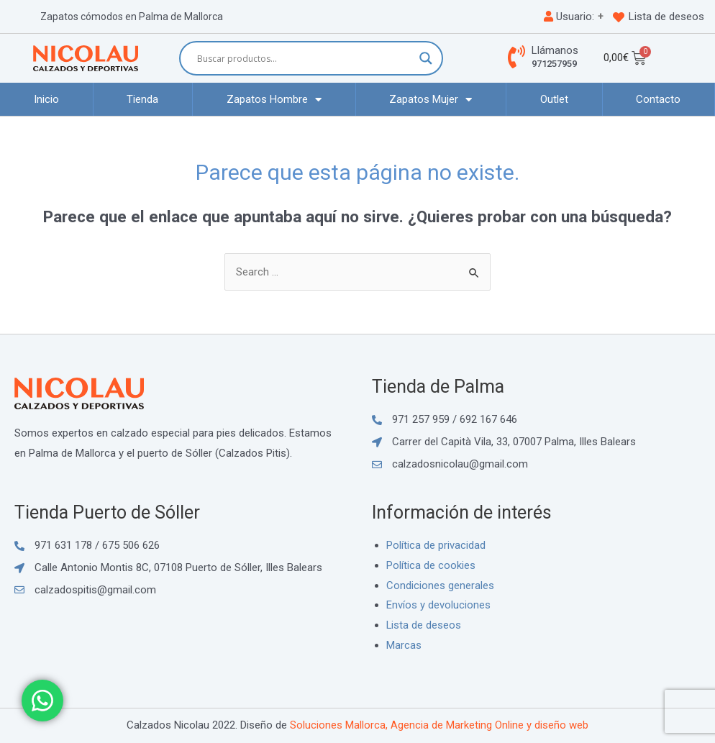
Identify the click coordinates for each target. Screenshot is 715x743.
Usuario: (569, 16)
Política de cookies (430, 565)
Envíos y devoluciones (438, 604)
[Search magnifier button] (426, 58)
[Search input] (305, 58)
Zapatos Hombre (274, 99)
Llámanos (555, 50)
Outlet (554, 99)
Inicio (46, 99)
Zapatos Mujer (430, 99)
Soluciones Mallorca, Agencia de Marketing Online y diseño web (439, 725)
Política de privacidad (436, 545)
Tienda (142, 99)
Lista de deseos (666, 16)
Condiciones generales (440, 585)
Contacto (658, 99)
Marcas (404, 645)
